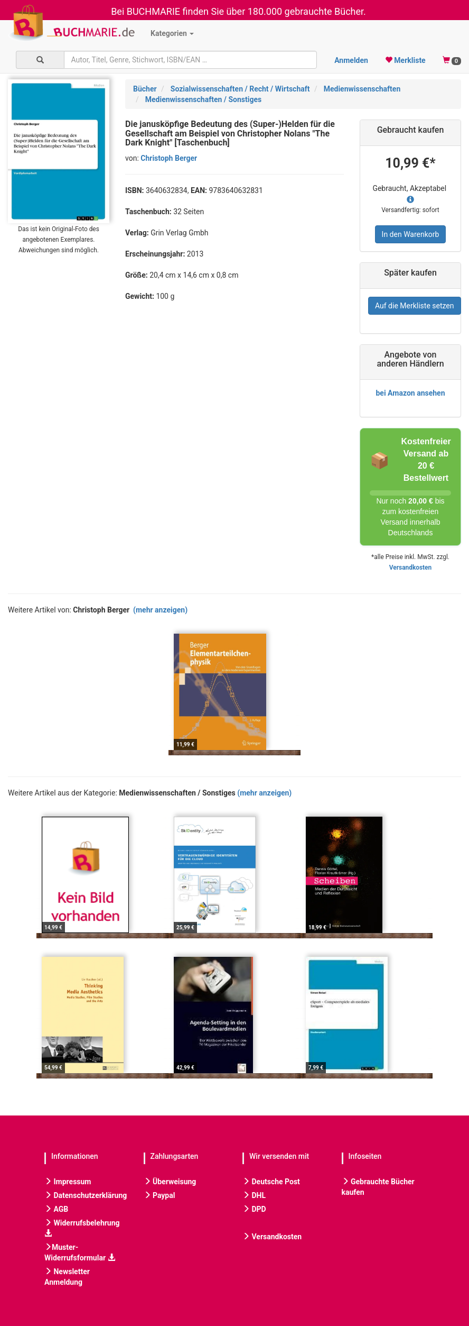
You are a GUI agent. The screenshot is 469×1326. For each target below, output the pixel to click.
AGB (56, 1209)
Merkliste (405, 60)
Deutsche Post (271, 1181)
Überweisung (170, 1181)
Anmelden (351, 60)
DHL (254, 1195)
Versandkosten (410, 567)
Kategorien (172, 33)
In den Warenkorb (410, 234)
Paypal (159, 1195)
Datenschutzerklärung (85, 1195)
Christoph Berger (168, 158)
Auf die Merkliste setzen (414, 305)
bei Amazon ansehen (410, 393)
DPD (254, 1209)
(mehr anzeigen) (160, 610)
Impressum (67, 1181)
